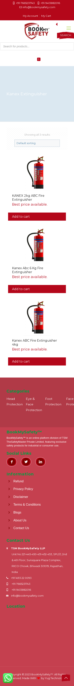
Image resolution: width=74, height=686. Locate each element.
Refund (18, 481)
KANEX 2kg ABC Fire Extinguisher (28, 197)
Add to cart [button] (21, 216)
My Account (30, 15)
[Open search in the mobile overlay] (37, 35)
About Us (19, 520)
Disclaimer (20, 496)
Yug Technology (55, 678)
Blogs (17, 512)
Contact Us (21, 528)
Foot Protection (53, 401)
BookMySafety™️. (42, 674)
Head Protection (15, 401)
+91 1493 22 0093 (21, 577)
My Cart (46, 15)
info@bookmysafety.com (39, 7)
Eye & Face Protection (34, 404)
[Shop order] (37, 143)
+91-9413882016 (50, 3)
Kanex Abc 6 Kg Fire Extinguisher (27, 270)
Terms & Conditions (27, 504)
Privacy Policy (23, 489)
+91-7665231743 (25, 3)
